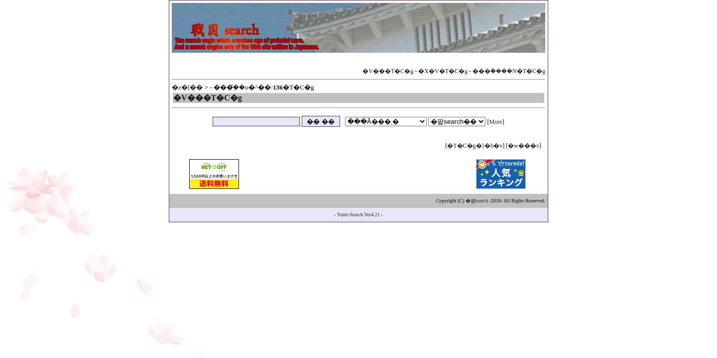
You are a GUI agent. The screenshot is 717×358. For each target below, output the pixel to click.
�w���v (523, 145)
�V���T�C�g (387, 71)
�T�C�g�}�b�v (474, 145)
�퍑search (477, 200)
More (495, 121)
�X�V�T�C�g (443, 71)
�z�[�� (187, 87)
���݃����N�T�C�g (509, 71)
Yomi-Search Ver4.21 (358, 214)
